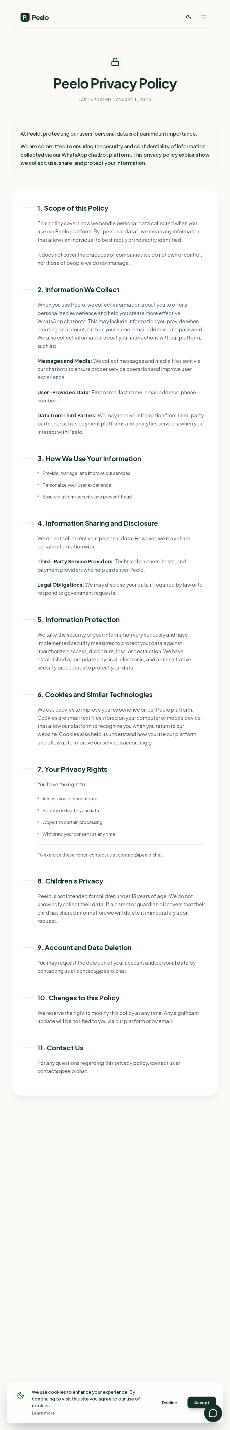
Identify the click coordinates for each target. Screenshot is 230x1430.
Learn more (43, 1412)
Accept (201, 1402)
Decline (169, 1402)
